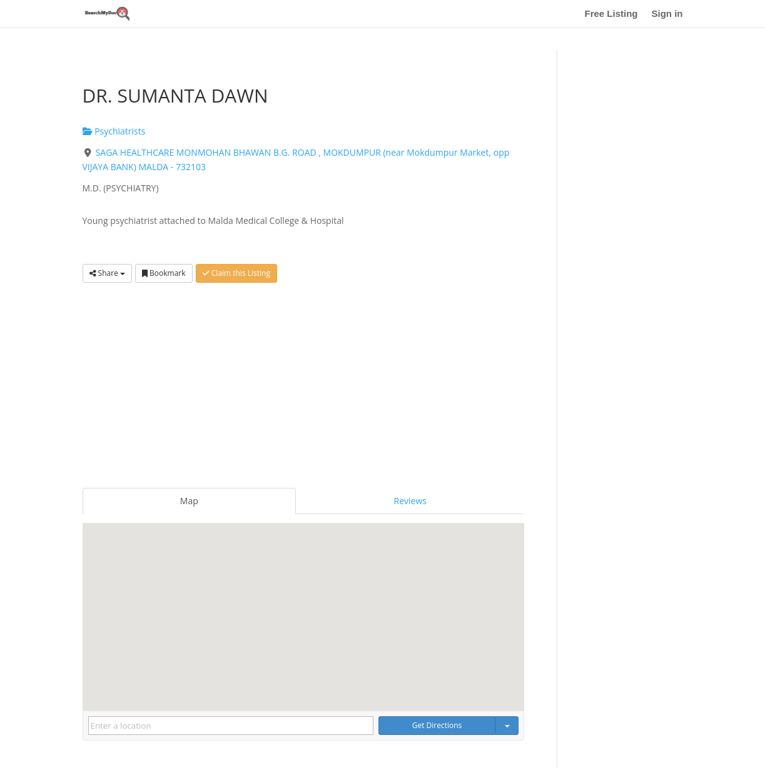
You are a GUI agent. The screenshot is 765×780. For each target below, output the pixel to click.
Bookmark (164, 273)
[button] (303, 605)
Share (107, 273)
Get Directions (437, 725)
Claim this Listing (236, 273)
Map (189, 501)
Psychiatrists (114, 131)
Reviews (410, 501)
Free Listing (610, 14)
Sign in (667, 14)
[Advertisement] (304, 376)
